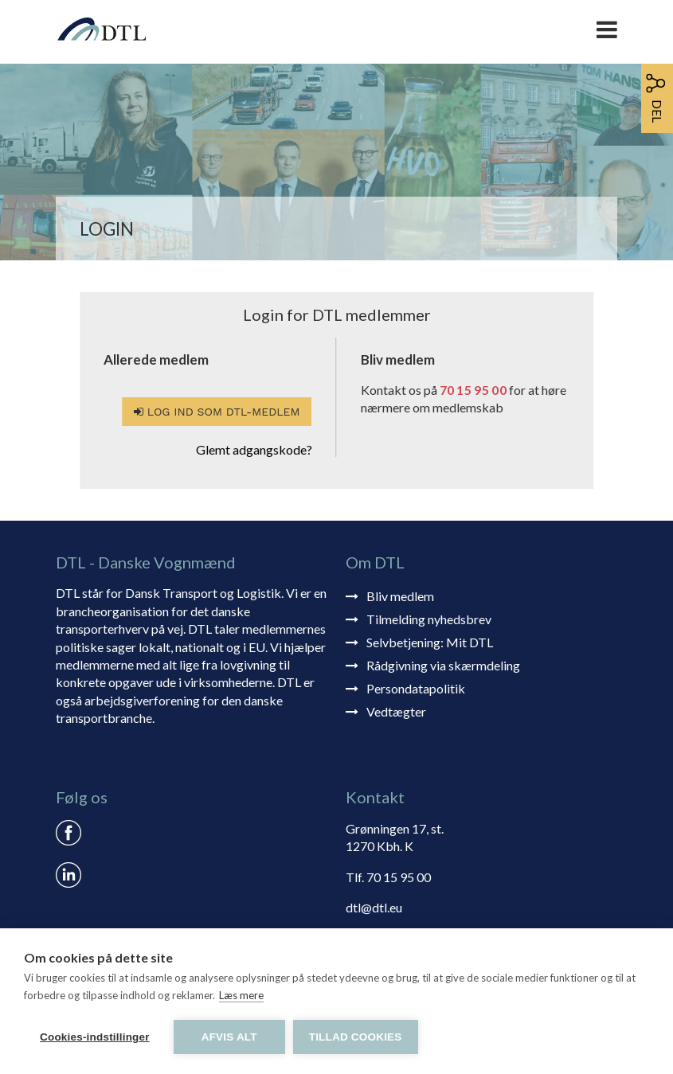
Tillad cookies (355, 1037)
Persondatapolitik (415, 688)
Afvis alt (229, 1037)
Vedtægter (396, 711)
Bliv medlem (400, 595)
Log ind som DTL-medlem (216, 411)
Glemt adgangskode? (254, 449)
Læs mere (241, 995)
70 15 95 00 (473, 389)
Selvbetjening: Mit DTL (429, 642)
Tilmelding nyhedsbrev (428, 619)
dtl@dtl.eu (374, 907)
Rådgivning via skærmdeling (443, 665)
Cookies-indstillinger (95, 1037)
